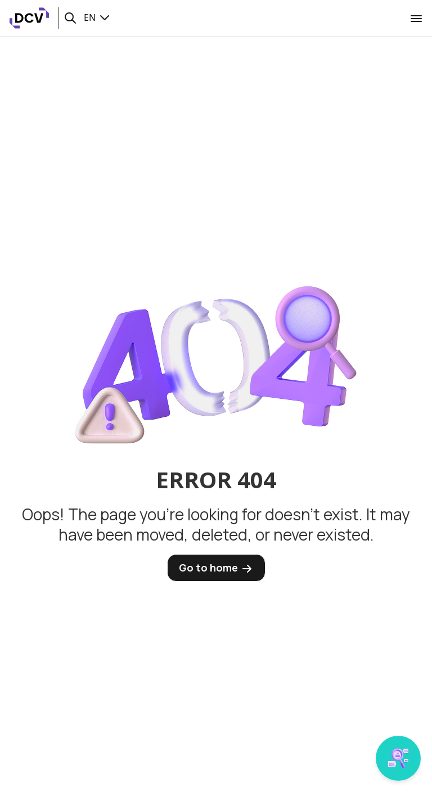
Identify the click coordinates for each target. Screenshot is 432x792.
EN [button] (97, 17)
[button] (70, 18)
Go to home (216, 568)
